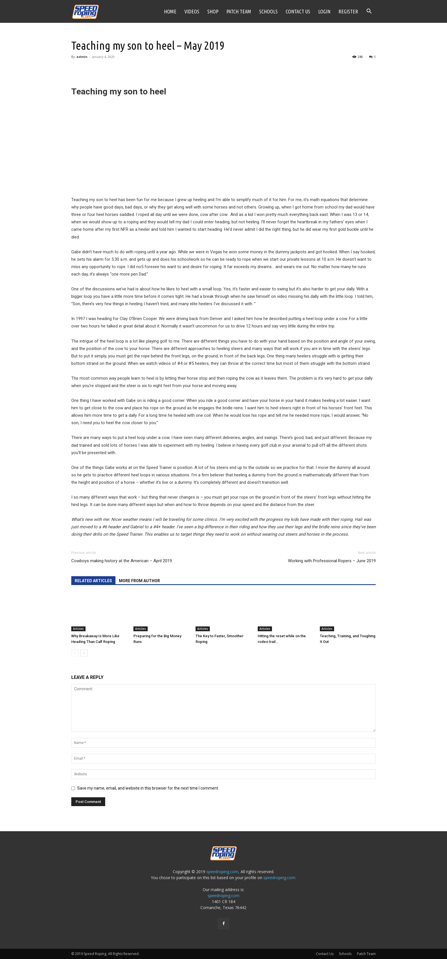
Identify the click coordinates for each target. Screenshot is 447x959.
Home (170, 11)
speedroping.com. (279, 877)
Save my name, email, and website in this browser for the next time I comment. (148, 788)
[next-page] (84, 653)
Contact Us (298, 11)
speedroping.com (223, 895)
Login (324, 11)
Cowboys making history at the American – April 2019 (121, 560)
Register (348, 11)
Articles (78, 629)
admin (82, 56)
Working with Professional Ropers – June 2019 (332, 560)
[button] (369, 12)
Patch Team (238, 11)
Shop (212, 11)
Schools (268, 11)
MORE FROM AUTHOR (139, 580)
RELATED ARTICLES (93, 580)
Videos (191, 11)
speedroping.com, (222, 871)
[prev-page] (74, 653)
